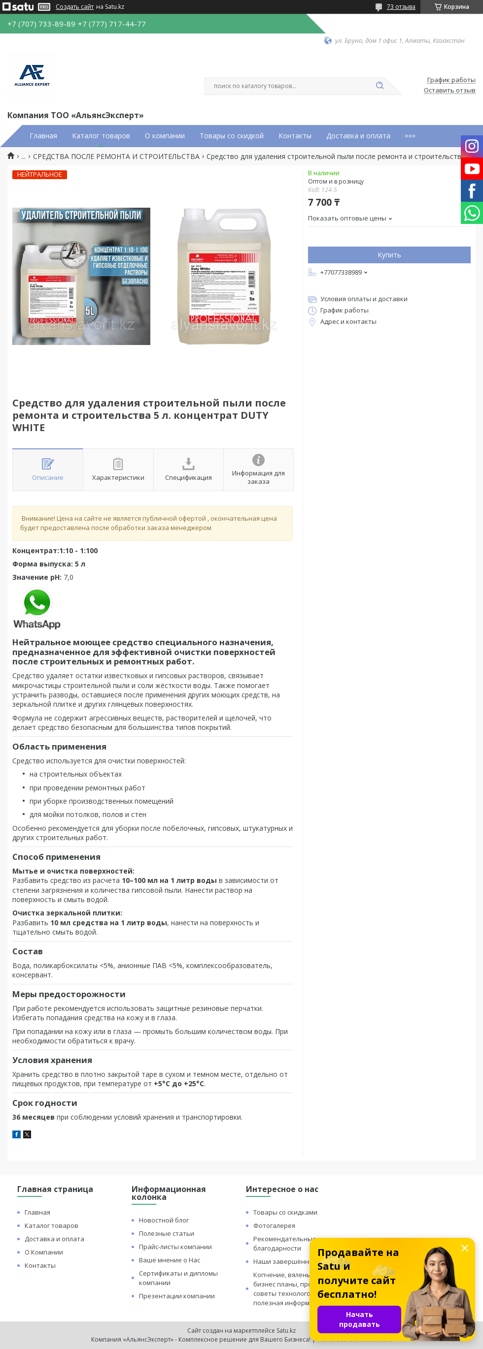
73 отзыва (401, 6)
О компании (165, 135)
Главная (43, 135)
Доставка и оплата (358, 135)
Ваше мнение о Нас (169, 1259)
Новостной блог (164, 1220)
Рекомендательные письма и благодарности (299, 1243)
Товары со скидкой (232, 135)
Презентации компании (177, 1295)
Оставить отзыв (450, 90)
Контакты (294, 135)
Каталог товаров (101, 135)
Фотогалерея (274, 1225)
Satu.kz (286, 1330)
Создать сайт (75, 6)
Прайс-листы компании (175, 1246)
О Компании (44, 1252)
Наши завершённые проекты (300, 1261)
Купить (389, 254)
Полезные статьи (166, 1233)
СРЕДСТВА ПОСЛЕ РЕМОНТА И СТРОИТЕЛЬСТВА (116, 156)
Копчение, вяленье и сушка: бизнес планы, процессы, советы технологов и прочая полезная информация (299, 1288)
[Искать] (379, 86)
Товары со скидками (285, 1212)
